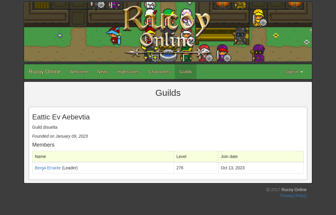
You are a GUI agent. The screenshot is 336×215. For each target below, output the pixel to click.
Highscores (128, 71)
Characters (159, 71)
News (102, 71)
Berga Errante (48, 167)
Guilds (185, 71)
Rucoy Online (45, 72)
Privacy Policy (294, 195)
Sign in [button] (294, 71)
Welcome (79, 71)
